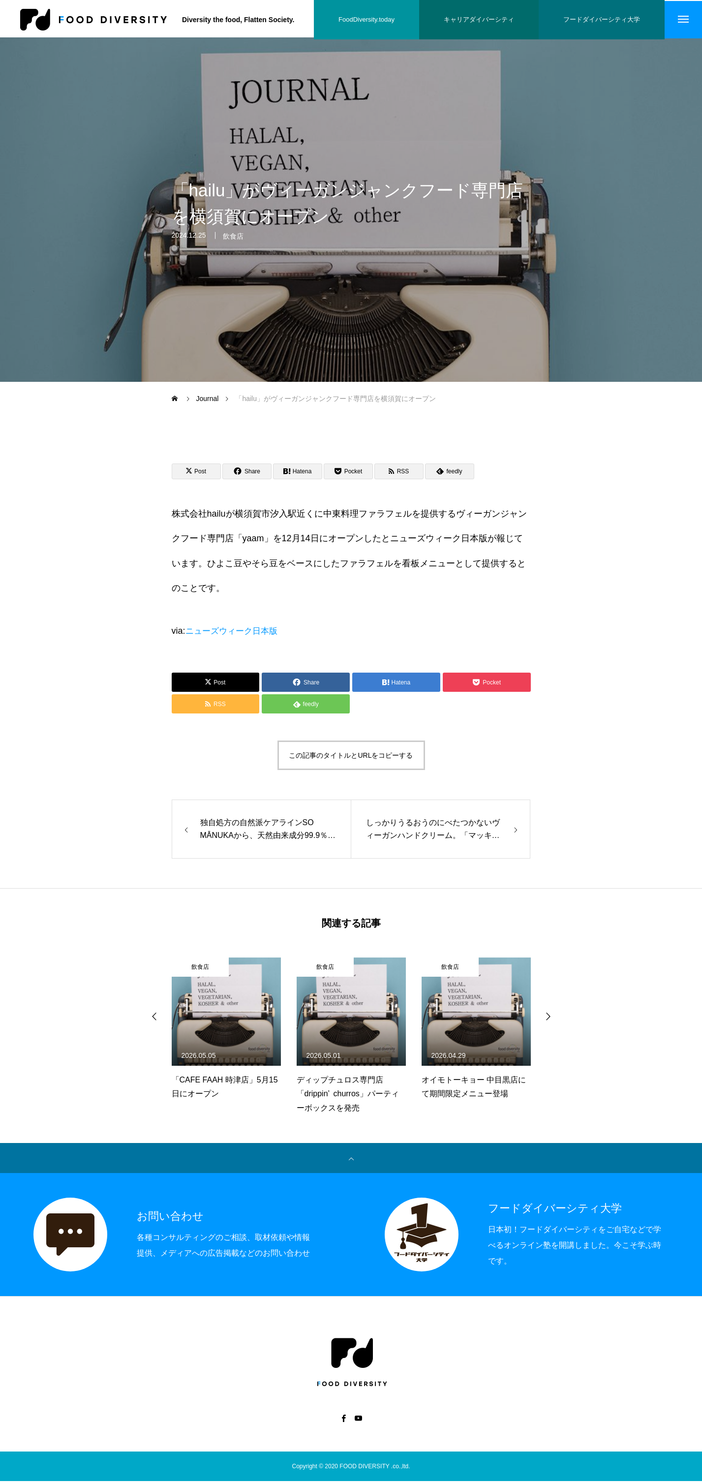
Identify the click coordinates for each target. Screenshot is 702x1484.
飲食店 (233, 246)
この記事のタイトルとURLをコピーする (351, 759)
